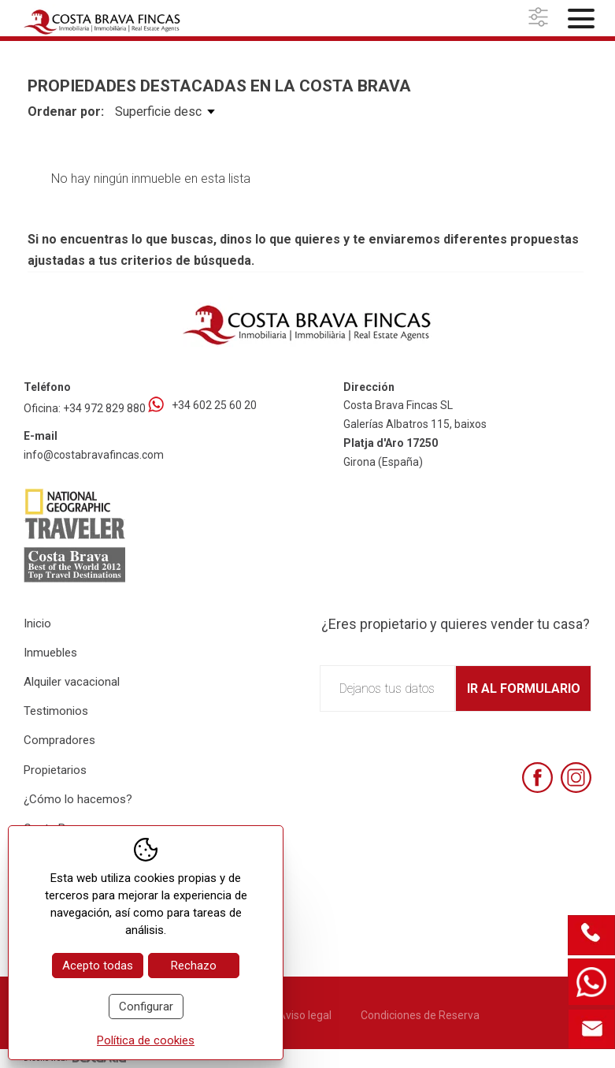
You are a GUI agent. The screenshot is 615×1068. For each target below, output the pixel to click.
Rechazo (194, 965)
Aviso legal (305, 1015)
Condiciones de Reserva (420, 1015)
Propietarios (55, 770)
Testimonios (56, 711)
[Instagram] (576, 777)
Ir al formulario (523, 688)
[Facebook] (537, 777)
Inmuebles (50, 653)
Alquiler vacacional (72, 682)
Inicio (37, 623)
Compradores (59, 740)
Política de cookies (146, 1040)
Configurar (146, 1006)
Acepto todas (97, 965)
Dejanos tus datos (387, 688)
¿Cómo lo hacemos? (78, 799)
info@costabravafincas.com (94, 454)
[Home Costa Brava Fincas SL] (116, 20)
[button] (540, 18)
